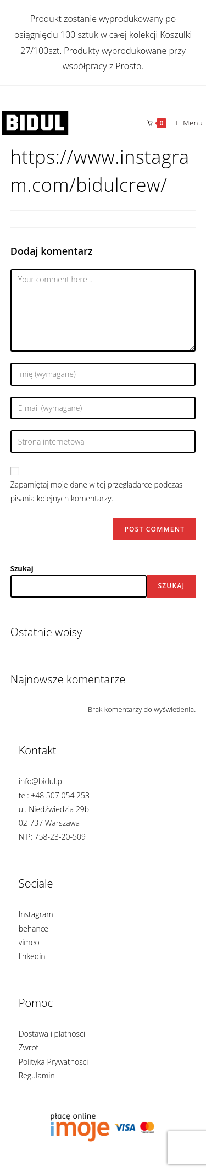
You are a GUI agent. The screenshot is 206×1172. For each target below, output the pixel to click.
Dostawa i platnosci (52, 1033)
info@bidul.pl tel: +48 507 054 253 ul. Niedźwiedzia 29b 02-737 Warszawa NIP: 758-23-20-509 (54, 809)
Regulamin (37, 1075)
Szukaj (22, 568)
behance (33, 928)
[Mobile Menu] (184, 122)
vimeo (29, 942)
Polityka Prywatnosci (53, 1061)
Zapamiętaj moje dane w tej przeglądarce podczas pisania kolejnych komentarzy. (96, 491)
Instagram (36, 914)
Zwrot (29, 1047)
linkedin (32, 956)
